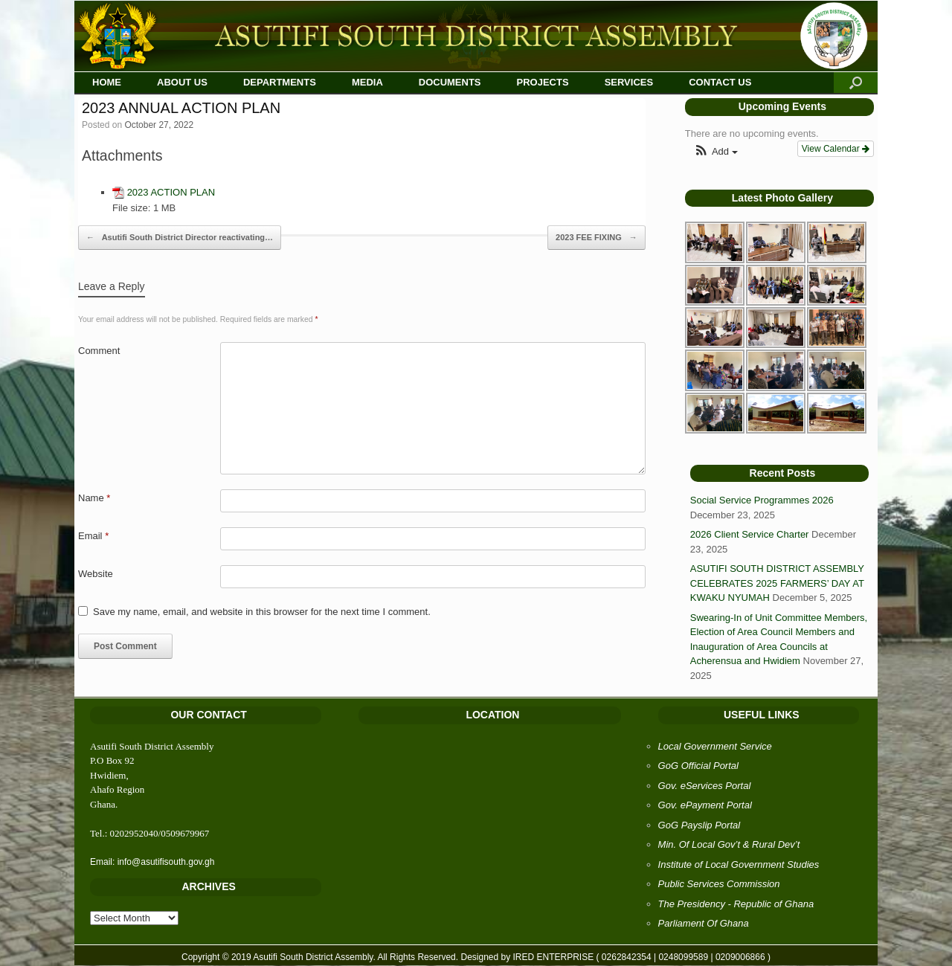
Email (93, 535)
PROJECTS (543, 82)
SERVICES (629, 82)
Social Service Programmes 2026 (762, 500)
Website (95, 573)
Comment (99, 350)
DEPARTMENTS (279, 82)
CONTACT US (720, 82)
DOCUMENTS (450, 82)
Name (94, 497)
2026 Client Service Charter (749, 534)
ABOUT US (182, 82)
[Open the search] (856, 83)
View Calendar (835, 149)
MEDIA (367, 82)
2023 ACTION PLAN (171, 192)
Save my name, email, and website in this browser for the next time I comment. (262, 611)
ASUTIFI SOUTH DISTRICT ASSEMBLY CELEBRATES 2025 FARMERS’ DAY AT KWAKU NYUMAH (777, 583)
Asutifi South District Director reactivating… (179, 238)
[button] (715, 152)
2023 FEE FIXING (596, 238)
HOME (106, 82)
